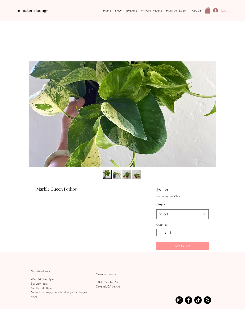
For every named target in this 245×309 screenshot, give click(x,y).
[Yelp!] (207, 300)
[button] (207, 10)
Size (160, 204)
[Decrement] (159, 232)
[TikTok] (198, 300)
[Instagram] (179, 300)
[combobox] (182, 214)
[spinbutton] (165, 232)
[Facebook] (188, 300)
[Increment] (170, 232)
